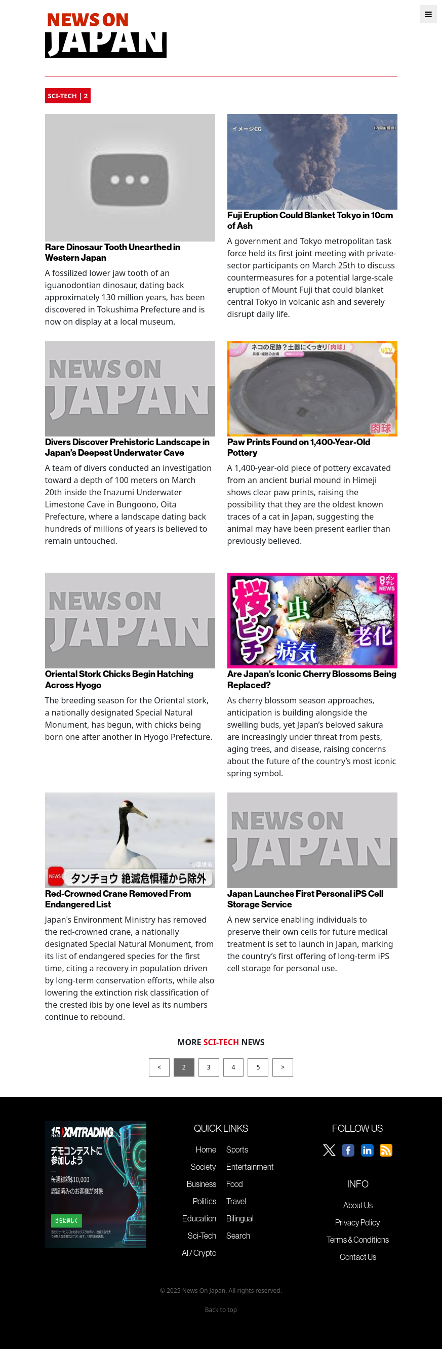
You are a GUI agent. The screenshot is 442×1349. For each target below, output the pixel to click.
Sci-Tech (202, 1236)
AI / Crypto (199, 1253)
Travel (236, 1201)
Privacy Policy (357, 1222)
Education (199, 1218)
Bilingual (240, 1218)
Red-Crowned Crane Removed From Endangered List (118, 899)
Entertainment (250, 1167)
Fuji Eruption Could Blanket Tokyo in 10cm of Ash (310, 220)
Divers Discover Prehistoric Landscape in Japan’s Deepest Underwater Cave (127, 447)
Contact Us (358, 1257)
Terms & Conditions (358, 1240)
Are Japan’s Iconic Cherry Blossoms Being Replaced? (311, 679)
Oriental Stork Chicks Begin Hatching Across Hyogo (119, 679)
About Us (358, 1205)
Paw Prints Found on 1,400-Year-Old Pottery (298, 447)
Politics (204, 1201)
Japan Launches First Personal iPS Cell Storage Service (305, 899)
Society (203, 1167)
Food (234, 1184)
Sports (237, 1149)
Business (201, 1184)
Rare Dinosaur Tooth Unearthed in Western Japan (112, 252)
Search (238, 1236)
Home (206, 1149)
